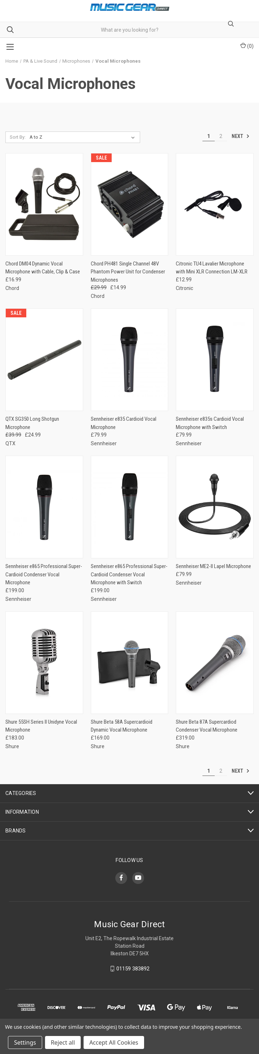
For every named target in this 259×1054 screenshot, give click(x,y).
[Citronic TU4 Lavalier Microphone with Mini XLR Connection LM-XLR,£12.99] (214, 204)
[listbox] (83, 137)
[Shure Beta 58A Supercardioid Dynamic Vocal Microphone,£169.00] (129, 663)
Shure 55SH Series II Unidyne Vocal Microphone (41, 726)
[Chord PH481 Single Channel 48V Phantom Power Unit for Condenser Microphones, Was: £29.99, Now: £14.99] (129, 204)
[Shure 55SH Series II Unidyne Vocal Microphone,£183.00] (44, 663)
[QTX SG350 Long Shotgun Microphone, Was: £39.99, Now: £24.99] (44, 360)
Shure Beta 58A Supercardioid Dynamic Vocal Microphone (121, 726)
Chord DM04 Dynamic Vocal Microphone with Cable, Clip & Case (42, 267)
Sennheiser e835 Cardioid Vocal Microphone (123, 423)
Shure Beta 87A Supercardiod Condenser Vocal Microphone (206, 726)
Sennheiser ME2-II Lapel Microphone (213, 566)
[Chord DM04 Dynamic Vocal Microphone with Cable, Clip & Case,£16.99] (44, 204)
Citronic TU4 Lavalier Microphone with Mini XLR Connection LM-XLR (211, 267)
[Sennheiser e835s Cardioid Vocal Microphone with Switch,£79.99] (214, 360)
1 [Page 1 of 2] (208, 136)
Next (241, 136)
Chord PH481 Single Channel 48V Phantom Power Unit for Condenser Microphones (128, 271)
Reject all (63, 1042)
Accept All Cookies (113, 1042)
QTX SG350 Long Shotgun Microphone (32, 423)
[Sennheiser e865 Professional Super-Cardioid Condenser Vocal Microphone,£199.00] (44, 507)
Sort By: (18, 137)
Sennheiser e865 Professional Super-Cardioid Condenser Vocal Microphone (43, 574)
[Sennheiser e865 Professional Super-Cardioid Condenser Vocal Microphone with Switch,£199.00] (129, 507)
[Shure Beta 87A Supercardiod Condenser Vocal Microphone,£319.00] (214, 663)
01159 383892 (132, 968)
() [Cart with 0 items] (247, 46)
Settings (25, 1042)
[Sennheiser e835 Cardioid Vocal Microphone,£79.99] (129, 360)
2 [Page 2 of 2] (220, 136)
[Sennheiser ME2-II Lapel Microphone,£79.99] (214, 507)
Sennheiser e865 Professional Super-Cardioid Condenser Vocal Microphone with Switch (129, 574)
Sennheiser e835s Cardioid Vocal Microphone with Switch (210, 423)
